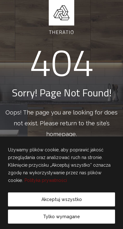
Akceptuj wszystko (61, 199)
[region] (61, 182)
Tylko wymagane (61, 216)
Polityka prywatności (46, 180)
